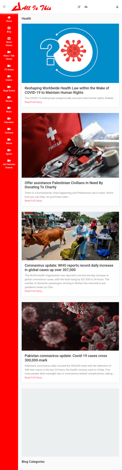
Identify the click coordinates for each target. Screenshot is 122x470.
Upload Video (85, 7)
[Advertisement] (73, 422)
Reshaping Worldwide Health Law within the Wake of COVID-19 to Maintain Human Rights (67, 90)
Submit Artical (79, 7)
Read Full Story (33, 102)
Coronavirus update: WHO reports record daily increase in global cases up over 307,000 (69, 267)
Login (117, 7)
